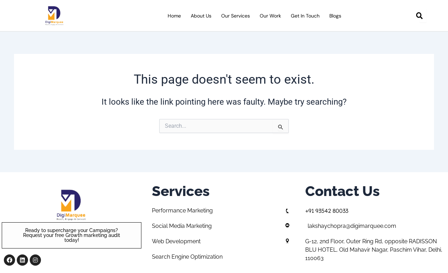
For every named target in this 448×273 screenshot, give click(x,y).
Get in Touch (305, 16)
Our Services (235, 16)
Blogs (335, 16)
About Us (201, 16)
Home (174, 16)
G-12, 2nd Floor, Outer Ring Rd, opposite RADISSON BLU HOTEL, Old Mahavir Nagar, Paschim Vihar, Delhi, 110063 (373, 249)
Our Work (270, 16)
